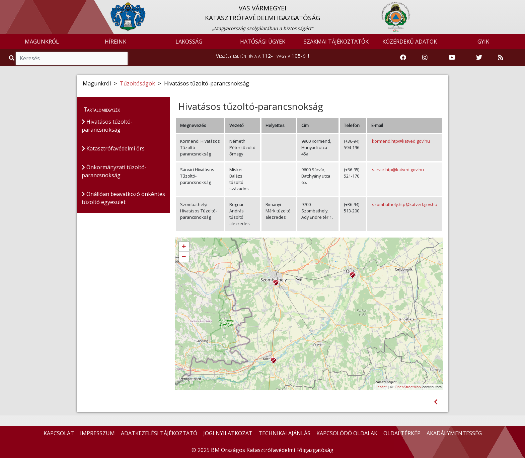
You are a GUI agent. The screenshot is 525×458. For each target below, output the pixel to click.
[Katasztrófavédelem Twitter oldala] (479, 57)
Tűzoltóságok (137, 83)
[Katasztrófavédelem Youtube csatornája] (452, 57)
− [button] (183, 257)
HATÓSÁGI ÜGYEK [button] (262, 41)
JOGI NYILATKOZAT (227, 433)
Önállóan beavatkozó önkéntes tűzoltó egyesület (123, 198)
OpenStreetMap (408, 387)
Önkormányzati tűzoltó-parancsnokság (114, 171)
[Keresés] (72, 58)
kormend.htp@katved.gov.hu (401, 141)
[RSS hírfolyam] (500, 57)
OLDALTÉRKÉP (402, 433)
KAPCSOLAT (59, 433)
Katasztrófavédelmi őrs (113, 148)
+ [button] (183, 247)
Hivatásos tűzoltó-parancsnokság (107, 125)
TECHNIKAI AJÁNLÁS (284, 433)
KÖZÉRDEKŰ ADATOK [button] (409, 41)
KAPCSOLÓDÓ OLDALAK (346, 433)
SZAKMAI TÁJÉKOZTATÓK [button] (336, 41)
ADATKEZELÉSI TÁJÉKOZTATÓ (159, 433)
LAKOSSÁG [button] (188, 41)
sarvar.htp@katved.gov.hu (398, 170)
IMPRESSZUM (97, 433)
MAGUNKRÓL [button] (42, 41)
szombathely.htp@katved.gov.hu (404, 204)
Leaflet (381, 387)
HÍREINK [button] (115, 41)
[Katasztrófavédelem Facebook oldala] (403, 57)
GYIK (483, 41)
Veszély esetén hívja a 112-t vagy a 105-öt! (262, 55)
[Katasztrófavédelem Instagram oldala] (425, 57)
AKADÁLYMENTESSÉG (454, 433)
